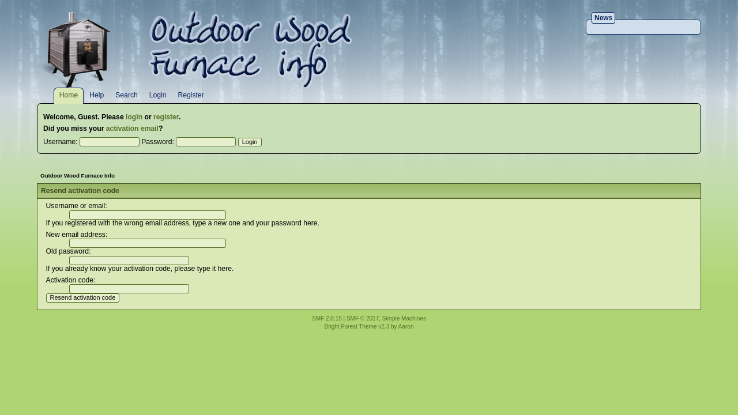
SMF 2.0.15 (327, 318)
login (134, 117)
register (166, 117)
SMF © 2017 (363, 318)
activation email (132, 128)
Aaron (406, 326)
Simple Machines (404, 318)
